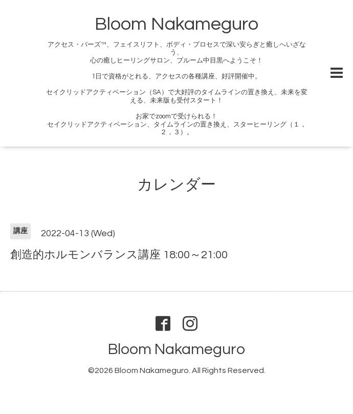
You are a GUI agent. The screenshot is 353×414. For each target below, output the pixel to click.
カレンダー (176, 185)
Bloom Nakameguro (176, 24)
